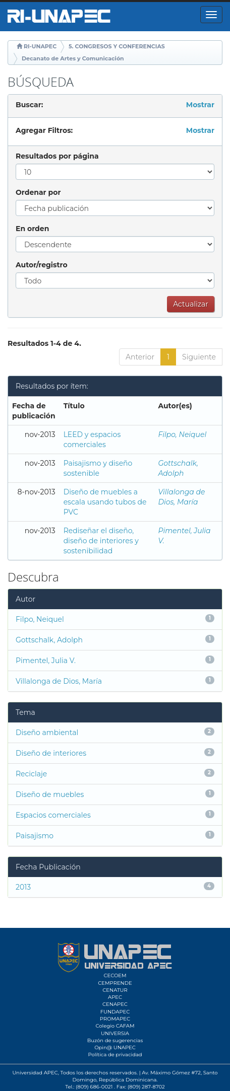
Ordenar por (38, 192)
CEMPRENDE (115, 983)
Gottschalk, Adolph (49, 639)
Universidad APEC (35, 1072)
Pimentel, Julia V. (46, 660)
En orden (32, 228)
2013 (23, 887)
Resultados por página (57, 156)
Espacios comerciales (53, 815)
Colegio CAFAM (114, 1026)
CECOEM (114, 975)
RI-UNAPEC (40, 46)
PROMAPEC (115, 1018)
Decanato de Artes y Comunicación (73, 58)
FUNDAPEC (115, 1011)
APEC (115, 997)
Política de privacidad (115, 1054)
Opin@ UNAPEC (115, 1047)
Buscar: (29, 104)
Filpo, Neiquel (182, 434)
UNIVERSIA (115, 1033)
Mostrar (200, 104)
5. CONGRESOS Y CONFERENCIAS (117, 46)
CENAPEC (115, 1004)
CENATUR (114, 990)
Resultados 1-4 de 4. (44, 343)
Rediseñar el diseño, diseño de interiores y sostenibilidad (101, 540)
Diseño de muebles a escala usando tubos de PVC (105, 502)
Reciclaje (31, 773)
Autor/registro (42, 264)
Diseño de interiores (51, 753)
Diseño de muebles (50, 794)
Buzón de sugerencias (115, 1040)
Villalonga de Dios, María (59, 681)
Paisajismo (34, 835)
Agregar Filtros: (44, 130)
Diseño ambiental (47, 732)
